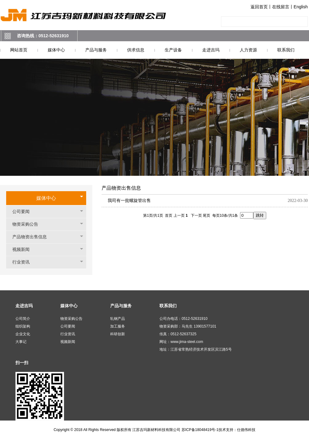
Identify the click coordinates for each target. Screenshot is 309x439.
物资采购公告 (28, 224)
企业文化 (22, 334)
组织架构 (22, 326)
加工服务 (117, 326)
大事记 (20, 342)
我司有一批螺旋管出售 (129, 200)
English (301, 6)
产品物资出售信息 (32, 237)
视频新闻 (24, 249)
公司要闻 (24, 211)
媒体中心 (46, 198)
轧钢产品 (117, 318)
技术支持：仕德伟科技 (237, 430)
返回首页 (259, 6)
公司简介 (22, 318)
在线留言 (280, 6)
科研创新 (117, 334)
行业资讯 (24, 262)
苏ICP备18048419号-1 (200, 430)
